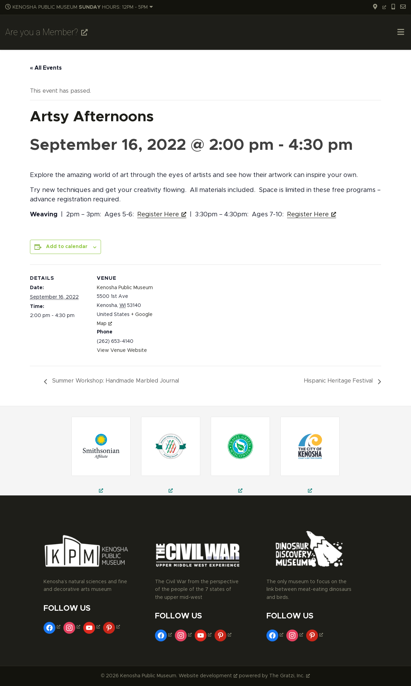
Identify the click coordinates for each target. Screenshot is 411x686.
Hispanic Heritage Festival (339, 381)
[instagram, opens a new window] (72, 626)
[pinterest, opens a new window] (112, 626)
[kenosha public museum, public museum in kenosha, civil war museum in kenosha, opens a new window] (240, 456)
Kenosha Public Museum (125, 287)
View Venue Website (122, 350)
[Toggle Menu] (401, 33)
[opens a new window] (377, 7)
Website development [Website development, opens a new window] (208, 675)
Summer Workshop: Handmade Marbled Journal (115, 381)
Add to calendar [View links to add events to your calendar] (66, 246)
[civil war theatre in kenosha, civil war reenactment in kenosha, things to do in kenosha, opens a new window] (170, 456)
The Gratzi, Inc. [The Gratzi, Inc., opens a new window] (289, 675)
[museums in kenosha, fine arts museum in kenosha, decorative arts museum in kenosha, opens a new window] (310, 456)
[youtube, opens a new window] (92, 626)
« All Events (46, 68)
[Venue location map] (200, 312)
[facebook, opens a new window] (53, 626)
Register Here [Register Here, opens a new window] (161, 214)
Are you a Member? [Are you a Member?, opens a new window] (46, 32)
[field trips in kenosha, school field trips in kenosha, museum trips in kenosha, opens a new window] (101, 456)
